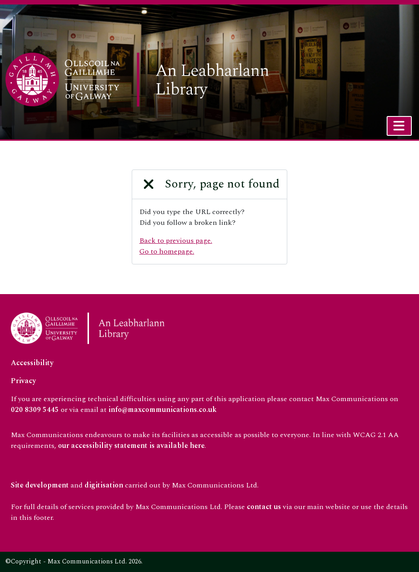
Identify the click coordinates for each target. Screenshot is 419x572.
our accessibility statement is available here (131, 445)
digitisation (104, 485)
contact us (264, 506)
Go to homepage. (166, 251)
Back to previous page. (175, 240)
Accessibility (32, 363)
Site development (40, 485)
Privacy (23, 380)
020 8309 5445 (35, 409)
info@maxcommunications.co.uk (162, 409)
